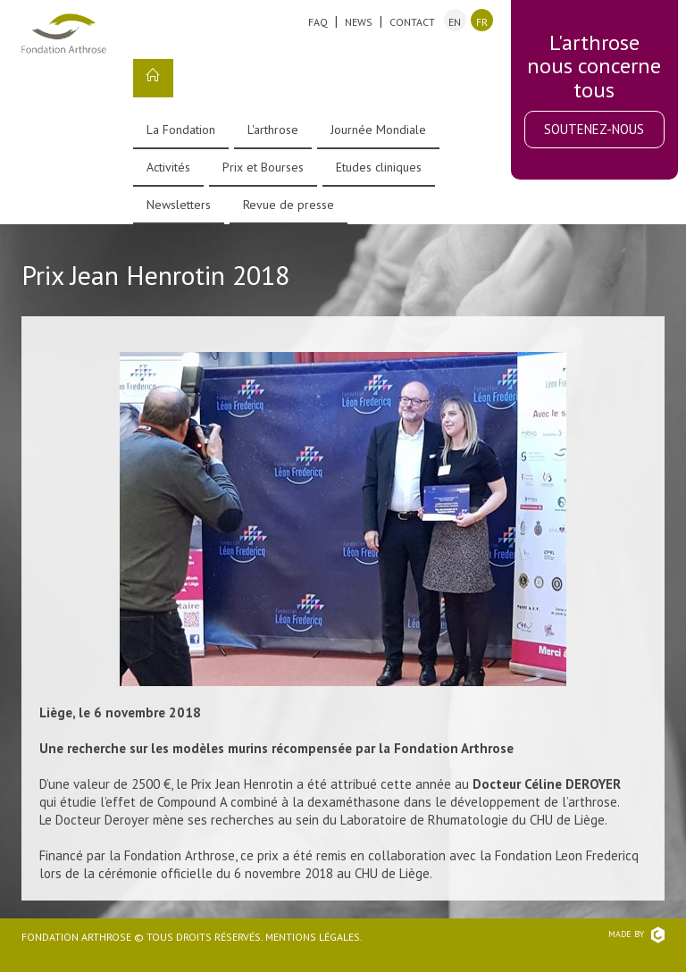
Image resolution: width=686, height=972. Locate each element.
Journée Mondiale (378, 130)
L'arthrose (272, 130)
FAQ (318, 22)
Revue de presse (288, 205)
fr (482, 22)
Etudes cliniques (379, 167)
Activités (168, 167)
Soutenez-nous (594, 129)
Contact (412, 22)
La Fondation (180, 130)
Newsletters (178, 205)
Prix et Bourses (263, 167)
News (358, 22)
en (454, 22)
